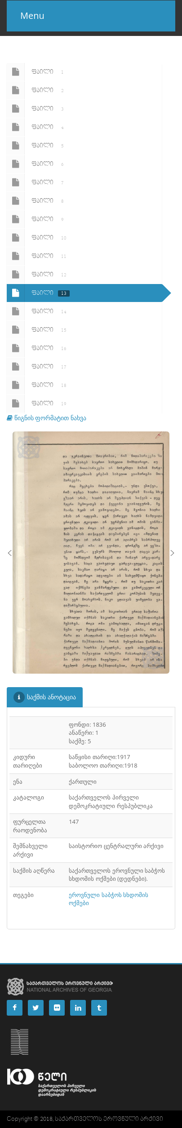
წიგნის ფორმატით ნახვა (46, 417)
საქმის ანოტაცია (44, 697)
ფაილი (37, 72)
